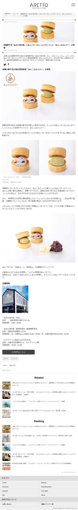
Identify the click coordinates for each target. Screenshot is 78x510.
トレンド (15, 14)
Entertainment (46, 487)
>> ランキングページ (68, 472)
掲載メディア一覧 (47, 504)
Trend (4, 483)
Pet (3, 495)
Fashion (5, 491)
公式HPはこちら (18, 352)
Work (43, 495)
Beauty (43, 483)
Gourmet (5, 487)
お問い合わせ (6, 504)
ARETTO (7, 14)
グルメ (6, 358)
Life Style (44, 491)
